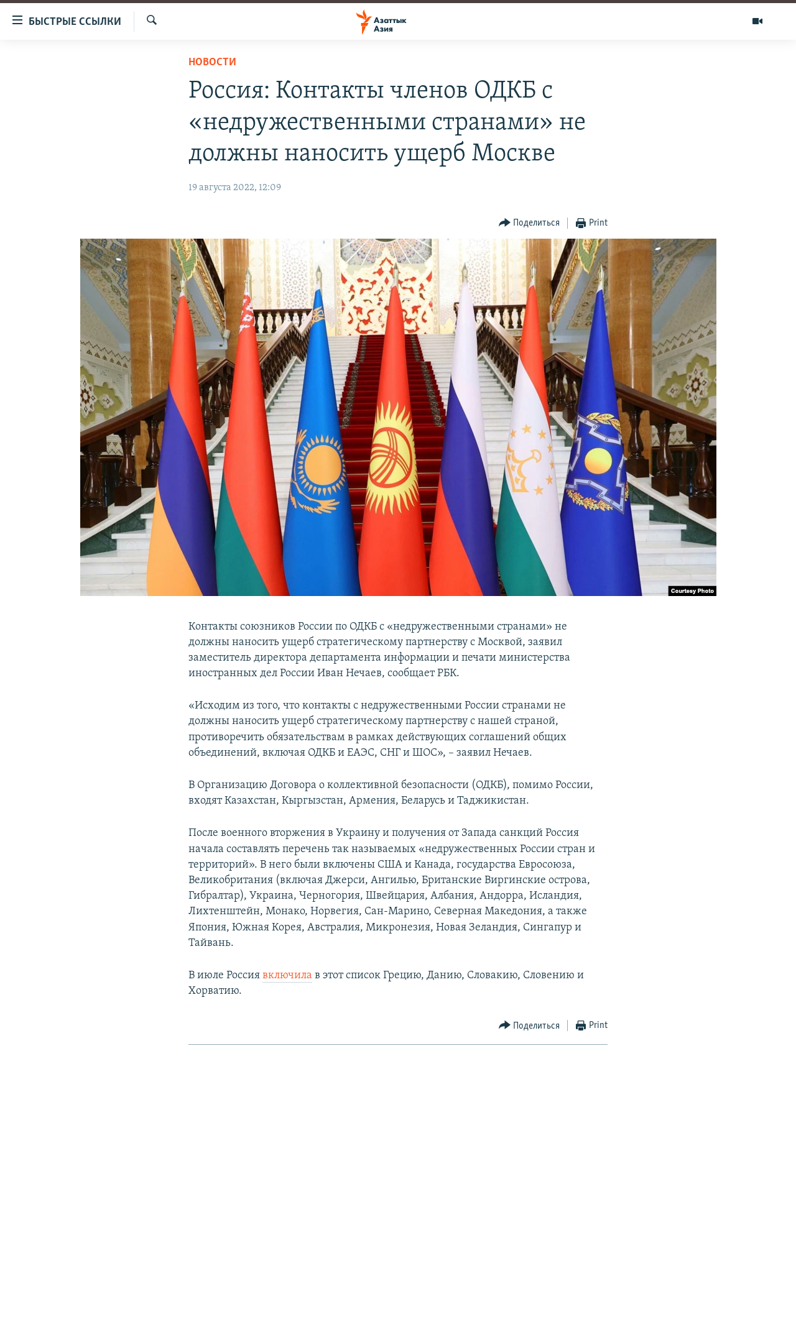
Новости (212, 62)
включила (287, 975)
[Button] (529, 223)
